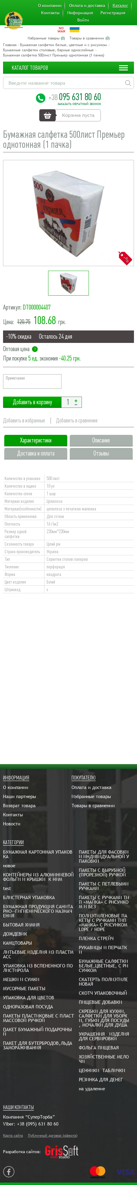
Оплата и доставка (87, 5)
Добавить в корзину (32, 402)
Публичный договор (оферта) (52, 1135)
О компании (49, 5)
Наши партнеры (19, 796)
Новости (11, 823)
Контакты (50, 13)
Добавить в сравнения (76, 420)
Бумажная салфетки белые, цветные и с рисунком (63, 45)
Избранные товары (91, 796)
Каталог (120, 5)
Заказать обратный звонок (79, 104)
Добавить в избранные (24, 420)
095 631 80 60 (74, 96)
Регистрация (112, 13)
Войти (83, 20)
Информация (80, 13)
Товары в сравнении (93, 805)
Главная (9, 45)
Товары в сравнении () (89, 38)
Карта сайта (13, 1135)
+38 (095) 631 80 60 (37, 1123)
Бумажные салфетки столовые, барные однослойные (48, 50)
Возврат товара (19, 805)
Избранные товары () (46, 38)
